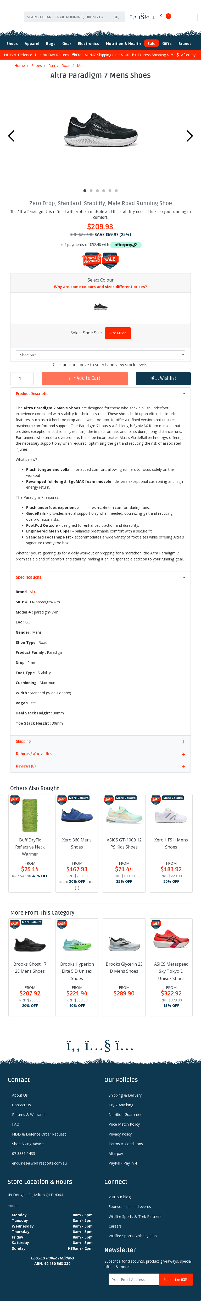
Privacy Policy (120, 1130)
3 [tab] (97, 187)
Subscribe (176, 1276)
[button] (163, 375)
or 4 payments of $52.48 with (100, 241)
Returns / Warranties (34, 751)
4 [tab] (103, 187)
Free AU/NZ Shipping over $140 (100, 51)
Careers (115, 1222)
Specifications (28, 574)
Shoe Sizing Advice (28, 1140)
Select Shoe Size (86, 329)
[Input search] (66, 15)
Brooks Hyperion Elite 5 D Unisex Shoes (77, 968)
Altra (33, 588)
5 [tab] (110, 187)
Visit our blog (120, 1193)
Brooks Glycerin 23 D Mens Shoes (124, 964)
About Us (20, 1091)
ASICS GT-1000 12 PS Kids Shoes (124, 840)
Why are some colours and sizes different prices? (100, 283)
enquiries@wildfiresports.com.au (39, 1159)
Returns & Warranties (30, 1111)
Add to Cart (84, 375)
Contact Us (21, 1101)
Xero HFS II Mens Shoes (171, 840)
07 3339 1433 (23, 1150)
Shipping (23, 738)
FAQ (15, 1121)
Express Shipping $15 (152, 51)
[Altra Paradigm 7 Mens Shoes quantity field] (22, 375)
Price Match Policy (124, 1121)
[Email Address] (134, 1276)
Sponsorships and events (130, 1203)
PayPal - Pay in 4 (123, 1159)
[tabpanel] (100, 131)
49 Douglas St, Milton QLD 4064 (35, 1191)
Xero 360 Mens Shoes (77, 840)
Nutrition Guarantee (125, 1111)
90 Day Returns (52, 51)
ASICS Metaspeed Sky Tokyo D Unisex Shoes (171, 968)
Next (189, 132)
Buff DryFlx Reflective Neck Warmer (30, 843)
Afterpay (116, 1150)
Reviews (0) (26, 763)
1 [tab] (84, 187)
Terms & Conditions (126, 1140)
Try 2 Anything (121, 1101)
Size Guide (117, 330)
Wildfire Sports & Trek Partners (135, 1213)
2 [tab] (91, 187)
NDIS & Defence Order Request (39, 1130)
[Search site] (116, 15)
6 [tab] (116, 187)
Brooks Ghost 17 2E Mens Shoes (29, 964)
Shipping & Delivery (125, 1091)
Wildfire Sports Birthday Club (133, 1232)
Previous (11, 132)
